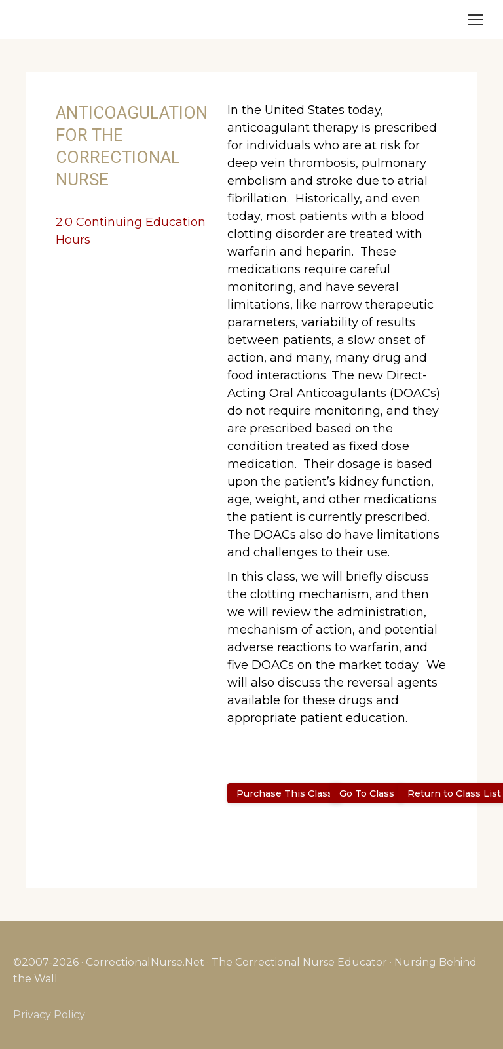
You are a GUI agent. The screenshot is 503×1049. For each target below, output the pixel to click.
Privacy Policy (49, 1014)
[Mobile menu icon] (475, 19)
